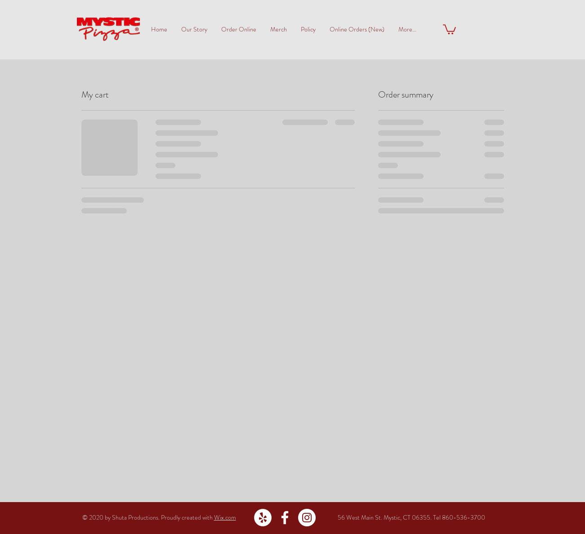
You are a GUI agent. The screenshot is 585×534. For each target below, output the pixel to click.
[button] (449, 28)
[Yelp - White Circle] (263, 517)
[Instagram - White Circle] (307, 517)
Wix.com (225, 517)
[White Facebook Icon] (285, 517)
